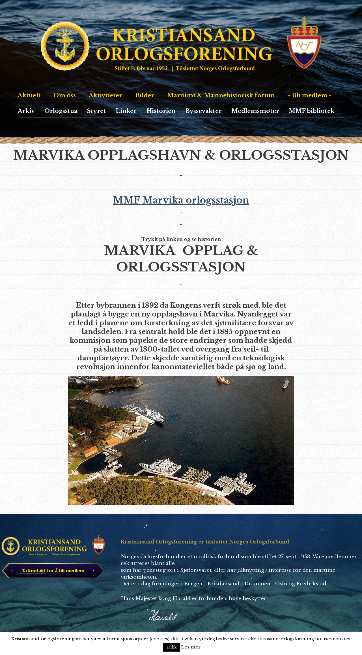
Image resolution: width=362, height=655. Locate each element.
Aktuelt (29, 95)
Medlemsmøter (255, 111)
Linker (126, 111)
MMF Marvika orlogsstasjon (181, 203)
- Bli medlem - (309, 95)
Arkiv (26, 111)
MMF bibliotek (312, 111)
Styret (96, 111)
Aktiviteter (105, 95)
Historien (161, 111)
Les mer (191, 647)
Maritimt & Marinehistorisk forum (221, 95)
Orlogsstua (60, 111)
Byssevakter (203, 111)
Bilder (144, 95)
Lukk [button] (171, 647)
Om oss (64, 95)
